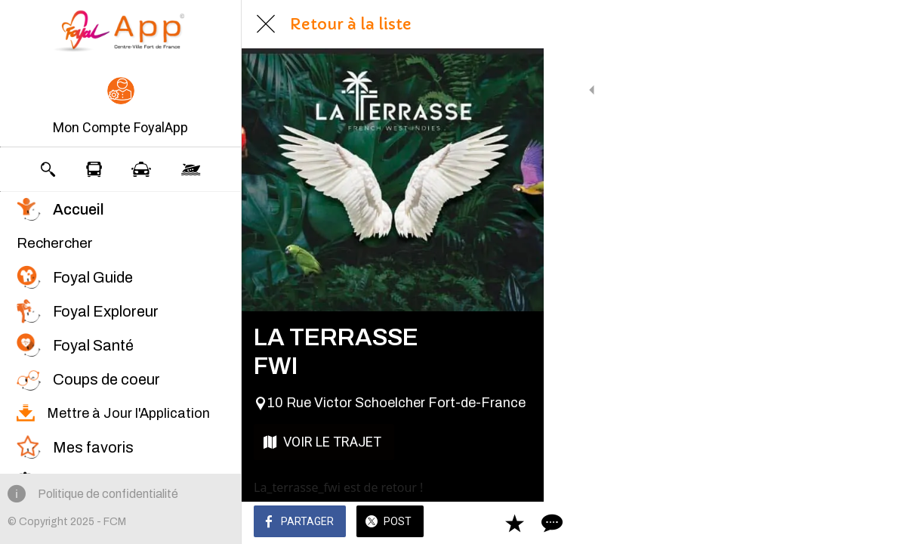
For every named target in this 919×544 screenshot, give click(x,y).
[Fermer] (266, 24)
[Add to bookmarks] (852, 523)
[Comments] (889, 523)
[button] (120, 107)
